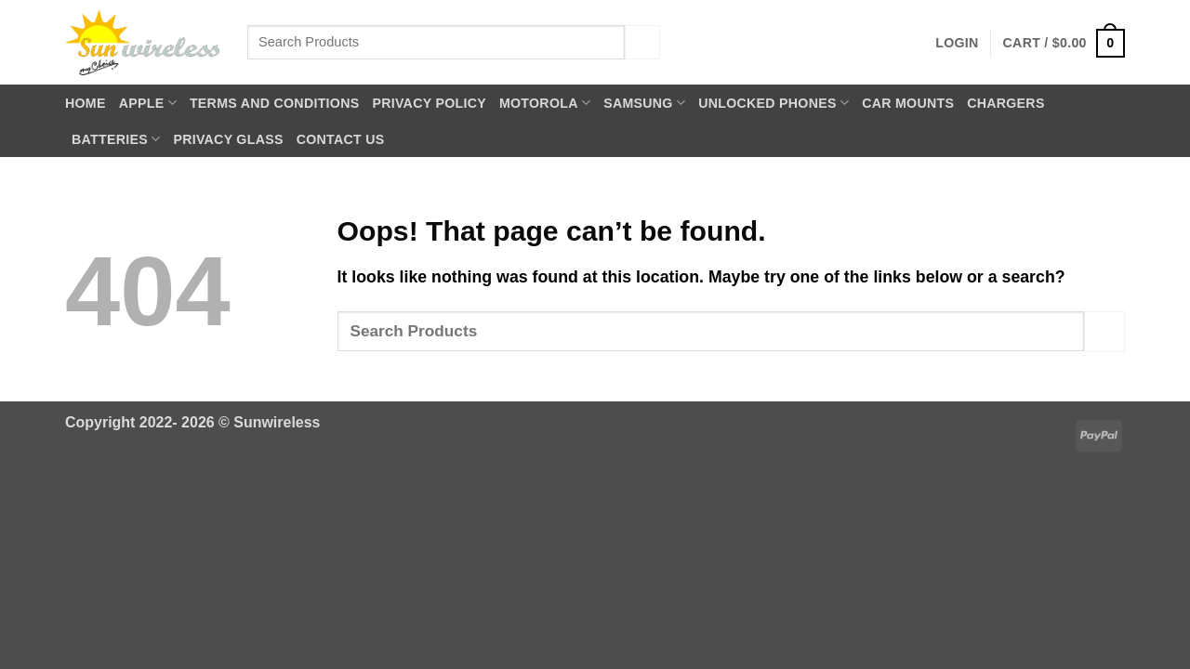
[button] (956, 42)
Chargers (1005, 103)
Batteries (116, 139)
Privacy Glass (228, 139)
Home (85, 103)
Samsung (644, 103)
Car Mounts (908, 103)
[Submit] (642, 42)
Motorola (544, 103)
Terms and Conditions (275, 103)
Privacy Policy (429, 103)
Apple (148, 103)
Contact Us (341, 139)
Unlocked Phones (773, 103)
